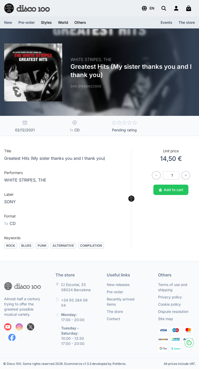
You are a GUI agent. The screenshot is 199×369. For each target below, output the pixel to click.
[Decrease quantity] (156, 175)
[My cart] (188, 8)
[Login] (176, 8)
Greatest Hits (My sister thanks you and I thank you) (54, 158)
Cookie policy (169, 304)
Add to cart (171, 189)
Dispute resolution (173, 311)
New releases (118, 284)
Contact (113, 319)
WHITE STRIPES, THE (25, 180)
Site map (165, 319)
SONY (10, 201)
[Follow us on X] (30, 327)
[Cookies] (189, 342)
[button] (148, 8)
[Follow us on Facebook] (12, 337)
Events (166, 22)
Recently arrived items (120, 301)
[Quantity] (171, 175)
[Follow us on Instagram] (19, 327)
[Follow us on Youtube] (7, 327)
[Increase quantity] (185, 175)
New (8, 22)
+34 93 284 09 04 (74, 302)
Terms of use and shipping (172, 287)
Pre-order (26, 22)
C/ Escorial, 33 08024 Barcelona (76, 287)
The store (187, 22)
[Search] (164, 8)
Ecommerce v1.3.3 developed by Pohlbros (94, 364)
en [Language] (147, 8)
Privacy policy (170, 297)
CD (10, 223)
